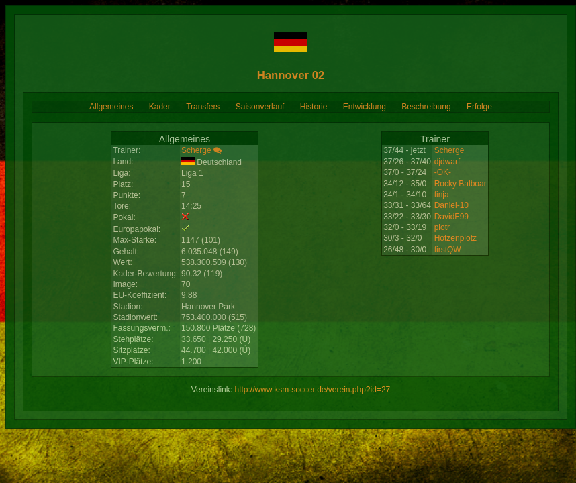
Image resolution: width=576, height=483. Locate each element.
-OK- (442, 172)
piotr (442, 227)
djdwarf (447, 161)
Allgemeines (111, 106)
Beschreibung (425, 106)
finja (441, 194)
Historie (314, 106)
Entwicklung (364, 106)
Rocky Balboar (460, 184)
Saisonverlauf (260, 106)
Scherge (196, 150)
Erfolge (479, 106)
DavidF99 (451, 216)
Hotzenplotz (455, 238)
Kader (160, 106)
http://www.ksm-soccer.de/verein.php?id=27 (312, 389)
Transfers (203, 106)
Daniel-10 (451, 205)
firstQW (447, 249)
